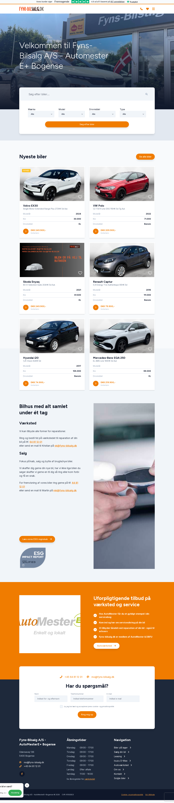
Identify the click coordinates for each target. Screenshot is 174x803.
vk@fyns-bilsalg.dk (65, 461)
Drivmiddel (94, 123)
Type (122, 123)
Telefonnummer (77, 709)
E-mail (109, 709)
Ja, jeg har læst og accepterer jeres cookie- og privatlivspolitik (89, 722)
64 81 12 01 (36, 457)
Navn (37, 709)
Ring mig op (87, 730)
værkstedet (90, 782)
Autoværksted (106, 661)
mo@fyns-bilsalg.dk (100, 692)
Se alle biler (145, 172)
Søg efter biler (87, 139)
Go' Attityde (150, 797)
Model (62, 123)
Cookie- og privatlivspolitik (132, 797)
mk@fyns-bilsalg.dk (65, 505)
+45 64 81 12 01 (71, 692)
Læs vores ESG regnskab (37, 554)
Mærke (31, 123)
